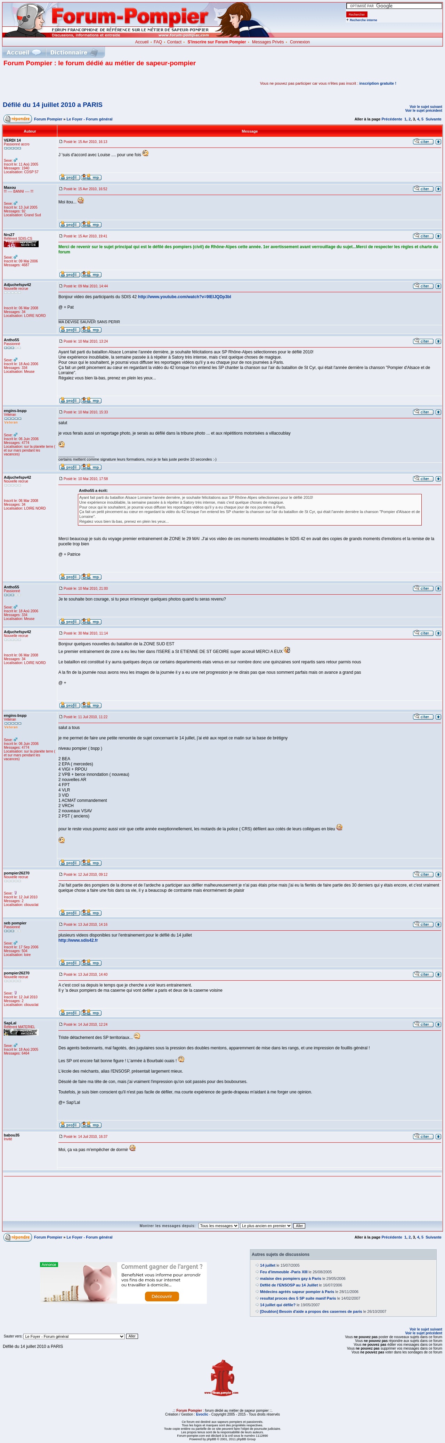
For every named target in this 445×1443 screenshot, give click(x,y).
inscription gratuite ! (377, 83)
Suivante (434, 119)
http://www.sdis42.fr (78, 940)
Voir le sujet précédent (423, 110)
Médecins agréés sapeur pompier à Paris (297, 1292)
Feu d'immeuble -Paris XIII (284, 1272)
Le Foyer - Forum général (90, 119)
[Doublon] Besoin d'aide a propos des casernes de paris (311, 1311)
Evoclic (202, 1414)
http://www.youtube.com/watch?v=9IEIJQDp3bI (184, 296)
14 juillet (267, 1265)
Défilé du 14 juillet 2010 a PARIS (53, 104)
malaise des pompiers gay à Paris (290, 1278)
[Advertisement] (84, 83)
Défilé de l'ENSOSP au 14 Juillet (289, 1285)
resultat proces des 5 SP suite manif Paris (298, 1298)
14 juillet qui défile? (278, 1305)
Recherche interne (363, 20)
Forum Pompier (48, 119)
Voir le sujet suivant (426, 107)
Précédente (391, 119)
